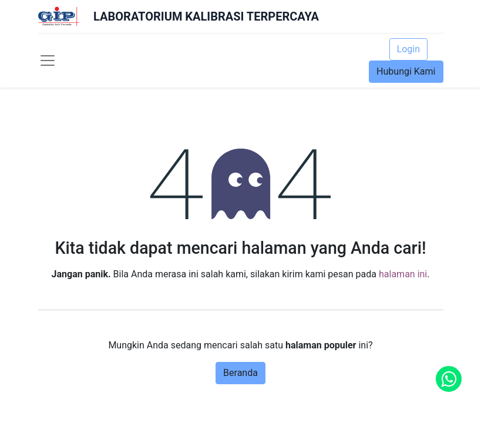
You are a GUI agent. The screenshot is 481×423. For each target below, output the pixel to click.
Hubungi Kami (405, 71)
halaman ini (403, 274)
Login (408, 49)
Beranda (240, 372)
